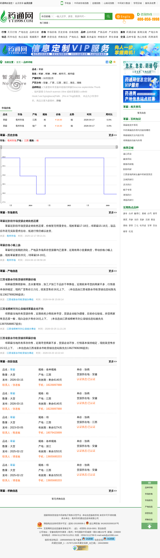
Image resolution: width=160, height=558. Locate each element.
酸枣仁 (137, 213)
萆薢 (12, 369)
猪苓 (125, 231)
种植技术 (102, 37)
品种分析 (34, 32)
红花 (131, 231)
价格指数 (74, 32)
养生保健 (113, 37)
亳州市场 (11, 236)
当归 (136, 219)
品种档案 (91, 32)
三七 (136, 225)
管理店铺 (137, 3)
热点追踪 (24, 37)
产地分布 (153, 32)
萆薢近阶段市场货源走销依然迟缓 (19, 221)
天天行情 (12, 32)
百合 (155, 225)
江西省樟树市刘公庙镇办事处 (21, 328)
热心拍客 (142, 37)
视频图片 (34, 37)
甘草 (150, 225)
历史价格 (63, 32)
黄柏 (125, 225)
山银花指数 (109, 3)
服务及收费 (150, 3)
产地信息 (23, 32)
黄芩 (155, 213)
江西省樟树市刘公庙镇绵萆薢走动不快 (22, 308)
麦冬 (125, 213)
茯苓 (131, 225)
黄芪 (125, 219)
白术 (131, 213)
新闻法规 (142, 32)
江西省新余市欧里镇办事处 (20, 299)
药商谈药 (153, 37)
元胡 (147, 219)
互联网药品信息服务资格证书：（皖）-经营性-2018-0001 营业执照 (74, 528)
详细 (58, 100)
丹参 (131, 219)
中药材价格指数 (81, 3)
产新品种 (102, 32)
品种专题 (131, 37)
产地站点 (74, 37)
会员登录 (19, 3)
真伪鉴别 (91, 37)
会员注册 (28, 3)
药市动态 (12, 37)
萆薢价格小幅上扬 (10, 245)
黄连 (153, 219)
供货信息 (52, 37)
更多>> (113, 135)
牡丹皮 (143, 225)
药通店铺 (131, 32)
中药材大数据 (124, 3)
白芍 (150, 213)
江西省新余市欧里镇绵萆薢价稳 (18, 279)
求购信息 (63, 37)
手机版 (68, 3)
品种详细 (27, 62)
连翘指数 (96, 3)
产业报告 (113, 32)
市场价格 (52, 32)
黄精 (144, 213)
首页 (18, 62)
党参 (142, 219)
